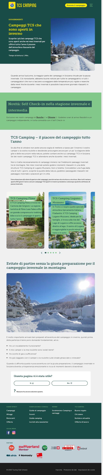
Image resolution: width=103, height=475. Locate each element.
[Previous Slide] (41, 254)
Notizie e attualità (82, 418)
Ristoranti (10, 418)
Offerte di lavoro (82, 422)
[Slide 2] (48, 254)
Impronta (59, 469)
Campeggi (10, 410)
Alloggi (9, 414)
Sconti (32, 414)
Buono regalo (80, 410)
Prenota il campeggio (76, 5)
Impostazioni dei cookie (86, 469)
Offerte (9, 422)
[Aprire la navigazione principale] (91, 5)
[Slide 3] (50, 254)
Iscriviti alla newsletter (38, 422)
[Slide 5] (56, 254)
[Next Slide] (60, 254)
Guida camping (35, 418)
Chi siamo (79, 414)
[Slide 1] (45, 254)
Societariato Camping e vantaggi (62, 412)
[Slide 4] (53, 254)
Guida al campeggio (37, 410)
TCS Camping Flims (22, 199)
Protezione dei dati (70, 469)
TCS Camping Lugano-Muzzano (66, 201)
